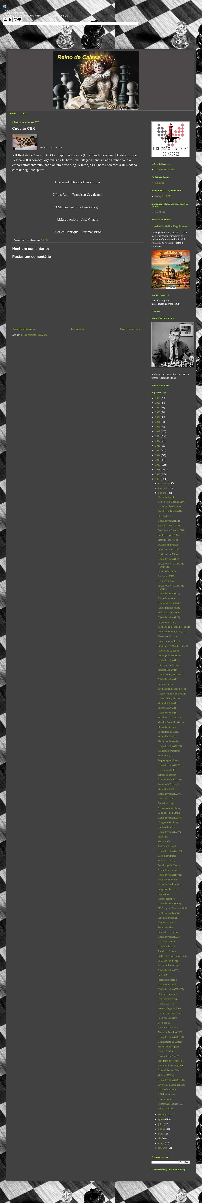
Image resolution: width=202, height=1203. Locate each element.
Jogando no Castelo (167, 979)
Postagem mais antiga (131, 329)
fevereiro (163, 1148)
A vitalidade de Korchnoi (170, 779)
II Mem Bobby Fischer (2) (170, 674)
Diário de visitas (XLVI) (169, 817)
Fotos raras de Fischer (168, 665)
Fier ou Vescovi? (166, 581)
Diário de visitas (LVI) (169, 521)
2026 (158, 398)
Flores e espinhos (166, 898)
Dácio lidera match (167, 855)
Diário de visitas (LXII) (169, 903)
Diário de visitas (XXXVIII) (171, 1037)
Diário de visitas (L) (167, 712)
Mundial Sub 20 (165, 755)
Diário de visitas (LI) (168, 679)
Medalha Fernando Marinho (171, 722)
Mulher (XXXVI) (166, 860)
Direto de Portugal (167, 984)
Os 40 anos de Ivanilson (169, 913)
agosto (161, 1119)
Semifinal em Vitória (168, 539)
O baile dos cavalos (167, 1089)
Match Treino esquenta (169, 1046)
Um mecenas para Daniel (170, 1013)
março (161, 1143)
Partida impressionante (169, 607)
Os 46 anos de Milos (168, 554)
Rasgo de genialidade (168, 760)
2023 (158, 412)
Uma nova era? (165, 1099)
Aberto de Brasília (167, 497)
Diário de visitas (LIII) (169, 617)
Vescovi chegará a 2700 (169, 1008)
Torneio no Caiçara (167, 951)
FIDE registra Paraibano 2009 (172, 908)
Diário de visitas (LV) (168, 559)
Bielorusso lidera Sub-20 (170, 612)
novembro (163, 488)
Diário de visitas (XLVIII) (170, 765)
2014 (158, 455)
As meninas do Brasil (168, 731)
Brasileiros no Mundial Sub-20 (173, 646)
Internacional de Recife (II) (171, 631)
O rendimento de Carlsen (170, 1041)
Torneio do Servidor (167, 774)
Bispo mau (163, 836)
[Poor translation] (17, 19)
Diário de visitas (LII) (168, 660)
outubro (162, 493)
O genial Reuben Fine (168, 1070)
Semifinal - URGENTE (169, 525)
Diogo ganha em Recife (169, 603)
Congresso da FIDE (167, 889)
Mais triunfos (164, 841)
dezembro (163, 483)
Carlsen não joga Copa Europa (173, 956)
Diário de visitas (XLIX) (170, 746)
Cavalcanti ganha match (169, 884)
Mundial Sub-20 (166, 789)
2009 (158, 479)
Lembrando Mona (166, 827)
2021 (158, 422)
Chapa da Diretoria (167, 727)
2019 (158, 431)
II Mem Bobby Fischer (169, 698)
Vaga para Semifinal (168, 917)
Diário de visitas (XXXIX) (171, 989)
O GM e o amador (166, 1094)
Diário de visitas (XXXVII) (171, 1080)
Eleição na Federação (168, 741)
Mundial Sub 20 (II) (167, 736)
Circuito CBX (164, 516)
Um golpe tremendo (167, 941)
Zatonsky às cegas (166, 803)
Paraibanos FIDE (166, 576)
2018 (158, 436)
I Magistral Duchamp (168, 822)
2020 (158, 426)
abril (160, 1138)
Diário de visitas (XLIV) (170, 851)
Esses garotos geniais (168, 999)
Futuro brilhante (166, 1108)
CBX (23, 113)
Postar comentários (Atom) (34, 335)
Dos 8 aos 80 (164, 1022)
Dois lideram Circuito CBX (171, 501)
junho (161, 1129)
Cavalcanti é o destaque (169, 506)
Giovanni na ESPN (167, 770)
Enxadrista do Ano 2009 (169, 717)
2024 (158, 407)
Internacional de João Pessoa (172, 688)
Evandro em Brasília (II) (170, 511)
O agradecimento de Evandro (172, 693)
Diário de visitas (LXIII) (170, 875)
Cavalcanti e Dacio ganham (171, 1084)
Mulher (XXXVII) (167, 708)
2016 (158, 445)
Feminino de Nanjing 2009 (171, 1065)
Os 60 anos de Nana (167, 1018)
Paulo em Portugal (167, 846)
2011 (158, 469)
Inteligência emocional (169, 751)
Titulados (159, 183)
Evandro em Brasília (168, 544)
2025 (158, 402)
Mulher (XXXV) (166, 1075)
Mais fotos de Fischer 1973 (171, 1061)
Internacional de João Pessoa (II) (174, 627)
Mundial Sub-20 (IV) (168, 669)
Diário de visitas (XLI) (169, 937)
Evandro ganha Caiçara (169, 865)
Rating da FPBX (163, 196)
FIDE (13, 113)
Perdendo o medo (166, 598)
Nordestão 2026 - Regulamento (170, 226)
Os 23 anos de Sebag (168, 960)
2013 (158, 460)
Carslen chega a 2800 (168, 535)
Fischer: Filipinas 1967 (169, 965)
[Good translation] (7, 19)
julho (161, 1124)
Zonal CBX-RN (165, 1051)
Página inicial (78, 329)
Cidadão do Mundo (167, 571)
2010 (158, 474)
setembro (163, 1114)
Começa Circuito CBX (169, 549)
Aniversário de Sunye (168, 650)
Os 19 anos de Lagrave (169, 812)
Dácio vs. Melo (165, 684)
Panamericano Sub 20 (168, 1027)
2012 (158, 464)
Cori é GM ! (164, 975)
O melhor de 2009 (166, 946)
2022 (158, 417)
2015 (158, 450)
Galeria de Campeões (165, 169)
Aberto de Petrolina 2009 (170, 1032)
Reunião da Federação (168, 784)
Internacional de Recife (169, 641)
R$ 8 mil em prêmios (168, 994)
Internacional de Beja (168, 879)
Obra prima (163, 894)
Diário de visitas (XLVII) (170, 794)
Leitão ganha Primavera (169, 655)
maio (161, 1133)
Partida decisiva (165, 927)
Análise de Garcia (166, 798)
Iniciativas (160, 212)
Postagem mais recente (24, 329)
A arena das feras (166, 1003)
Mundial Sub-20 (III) (168, 703)
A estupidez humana (168, 870)
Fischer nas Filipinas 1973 (170, 1104)
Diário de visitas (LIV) (169, 593)
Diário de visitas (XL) (168, 970)
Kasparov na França (167, 622)
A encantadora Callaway (169, 808)
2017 (158, 441)
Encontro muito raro (168, 636)
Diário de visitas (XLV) (169, 832)
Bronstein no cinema (168, 932)
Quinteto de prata (166, 922)
